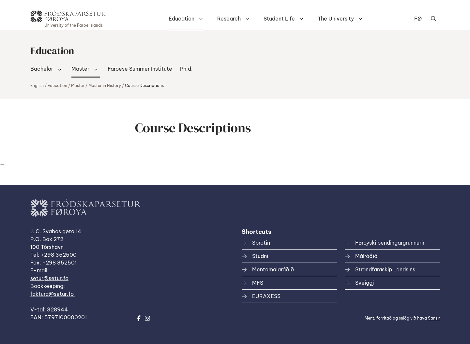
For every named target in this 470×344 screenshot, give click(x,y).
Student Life (279, 18)
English (37, 85)
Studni (260, 256)
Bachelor (41, 68)
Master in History (104, 85)
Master (80, 68)
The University (336, 18)
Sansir (434, 318)
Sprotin (261, 242)
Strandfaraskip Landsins (385, 269)
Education (181, 18)
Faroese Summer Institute (140, 68)
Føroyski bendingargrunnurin (390, 242)
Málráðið (366, 256)
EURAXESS (266, 296)
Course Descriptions (144, 85)
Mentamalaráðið (273, 269)
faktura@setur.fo (52, 294)
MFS (257, 283)
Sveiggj (364, 283)
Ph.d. (186, 68)
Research (229, 18)
